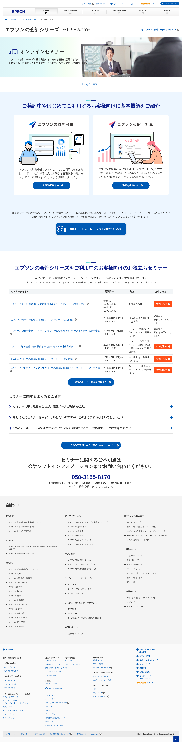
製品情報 (9, 650)
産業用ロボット (98, 660)
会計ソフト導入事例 (134, 578)
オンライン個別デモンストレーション (141, 573)
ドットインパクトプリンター (13, 710)
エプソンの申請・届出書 (18, 604)
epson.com (95, 734)
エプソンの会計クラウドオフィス (80, 544)
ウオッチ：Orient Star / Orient (56, 703)
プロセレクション (10, 684)
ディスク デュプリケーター (55, 714)
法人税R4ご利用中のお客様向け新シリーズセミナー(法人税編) (43, 320)
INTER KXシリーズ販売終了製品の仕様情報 (84, 618)
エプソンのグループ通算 (18, 618)
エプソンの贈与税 (15, 596)
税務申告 (10, 563)
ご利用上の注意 (39, 734)
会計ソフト (14, 505)
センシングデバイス (100, 696)
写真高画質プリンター (12, 671)
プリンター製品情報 (55, 688)
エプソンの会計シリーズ (32, 29)
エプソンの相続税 (15, 591)
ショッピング (144, 664)
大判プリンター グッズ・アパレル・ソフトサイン (63, 664)
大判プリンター (8, 707)
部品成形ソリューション (101, 667)
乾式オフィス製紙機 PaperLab (56, 718)
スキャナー (49, 710)
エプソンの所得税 (15, 587)
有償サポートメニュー (75, 627)
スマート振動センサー (100, 664)
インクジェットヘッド (100, 676)
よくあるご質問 (89, 84)
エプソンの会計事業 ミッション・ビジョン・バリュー (147, 531)
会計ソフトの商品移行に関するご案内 (141, 527)
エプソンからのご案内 (134, 516)
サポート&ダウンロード (148, 660)
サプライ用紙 (132, 602)
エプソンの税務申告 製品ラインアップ (23, 569)
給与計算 (10, 540)
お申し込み (162, 304)
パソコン (49, 706)
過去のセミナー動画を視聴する (93, 382)
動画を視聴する (53, 185)
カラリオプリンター (11, 680)
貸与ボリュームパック (76, 593)
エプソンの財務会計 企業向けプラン (22, 527)
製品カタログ (132, 582)
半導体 (95, 689)
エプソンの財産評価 (16, 600)
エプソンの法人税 (15, 574)
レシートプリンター (10, 714)
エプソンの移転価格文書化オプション (82, 569)
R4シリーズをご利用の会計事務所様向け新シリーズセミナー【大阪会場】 (49, 304)
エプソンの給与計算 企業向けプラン (22, 554)
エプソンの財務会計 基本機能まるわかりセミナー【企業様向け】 (45, 346)
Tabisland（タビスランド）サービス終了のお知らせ (147, 535)
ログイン (149, 4)
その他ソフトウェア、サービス (79, 578)
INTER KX (72, 609)
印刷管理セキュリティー (54, 725)
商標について (81, 734)
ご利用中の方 (130, 591)
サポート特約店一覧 (134, 564)
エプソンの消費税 (15, 609)
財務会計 (10, 516)
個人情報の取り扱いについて (60, 734)
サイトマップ (10, 734)
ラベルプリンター (9, 718)
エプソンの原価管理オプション (80, 560)
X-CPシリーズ (73, 614)
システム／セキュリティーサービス (81, 603)
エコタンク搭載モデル (12, 688)
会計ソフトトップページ (136, 522)
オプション (70, 554)
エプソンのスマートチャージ (13, 697)
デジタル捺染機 (51, 675)
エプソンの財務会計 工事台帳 (20, 531)
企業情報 (142, 668)
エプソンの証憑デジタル (77, 527)
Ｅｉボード (72, 585)
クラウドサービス (73, 516)
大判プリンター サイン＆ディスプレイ (59, 660)
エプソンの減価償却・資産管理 (20, 578)
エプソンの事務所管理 (17, 622)
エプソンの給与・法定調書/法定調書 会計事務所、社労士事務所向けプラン (33, 548)
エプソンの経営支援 (75, 535)
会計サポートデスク (75, 634)
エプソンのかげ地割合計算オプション (82, 564)
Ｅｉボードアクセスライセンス (80, 589)
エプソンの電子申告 (16, 626)
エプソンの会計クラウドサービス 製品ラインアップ (87, 522)
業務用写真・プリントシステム (56, 668)
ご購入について (133, 560)
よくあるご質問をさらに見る (93, 445)
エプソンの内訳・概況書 (18, 582)
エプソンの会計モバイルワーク (80, 540)
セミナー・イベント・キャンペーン (125, 4)
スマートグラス (51, 699)
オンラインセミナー (134, 569)
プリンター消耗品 (52, 683)
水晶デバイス (97, 693)
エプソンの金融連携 (75, 531)
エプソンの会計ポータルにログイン (160, 29)
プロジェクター (51, 695)
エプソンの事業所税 (16, 613)
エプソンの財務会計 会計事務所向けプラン (25, 522)
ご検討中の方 (130, 549)
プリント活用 (144, 656)
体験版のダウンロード (135, 556)
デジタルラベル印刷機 (53, 672)
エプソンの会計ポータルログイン (141, 598)
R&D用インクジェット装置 (102, 680)
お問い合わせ (101, 4)
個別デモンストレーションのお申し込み (89, 229)
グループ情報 (87, 4)
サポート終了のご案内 (135, 607)
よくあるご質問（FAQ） (138, 540)
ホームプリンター (10, 667)
